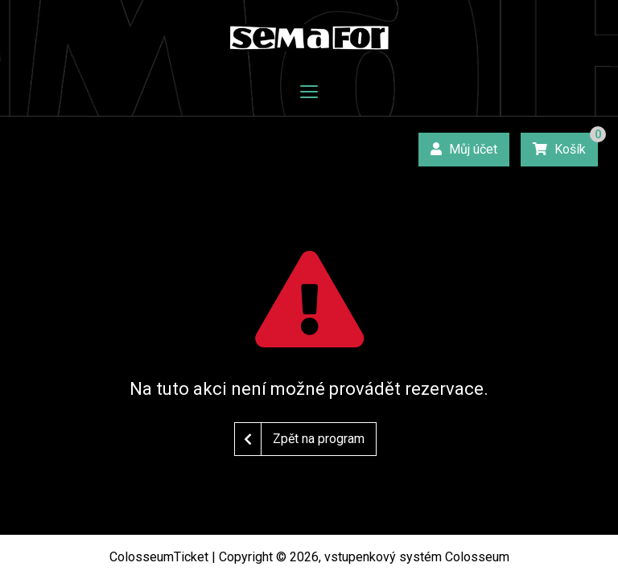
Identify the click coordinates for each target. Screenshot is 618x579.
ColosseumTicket (158, 557)
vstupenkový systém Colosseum (416, 557)
